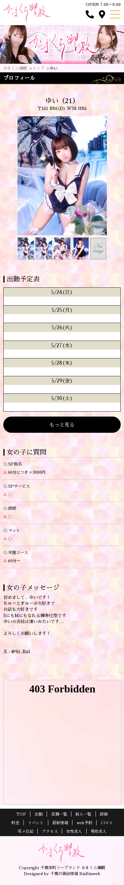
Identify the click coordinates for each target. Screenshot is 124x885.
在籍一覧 (59, 814)
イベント (36, 823)
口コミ (107, 823)
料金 (15, 823)
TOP (21, 814)
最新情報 (60, 823)
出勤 (39, 814)
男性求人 (98, 831)
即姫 (104, 814)
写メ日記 (25, 831)
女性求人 (74, 831)
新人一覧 (83, 814)
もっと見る (62, 424)
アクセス (50, 831)
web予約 (84, 823)
